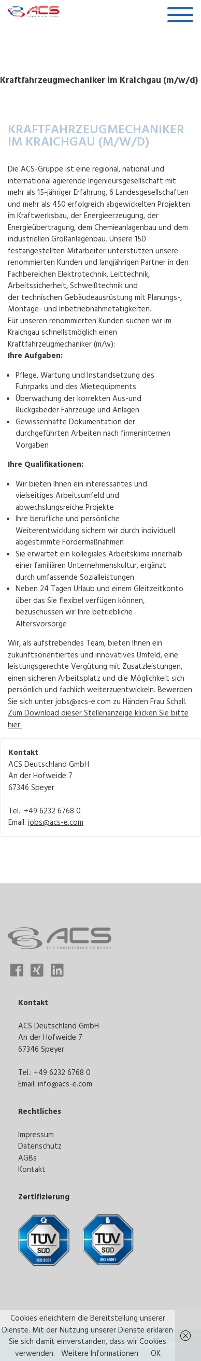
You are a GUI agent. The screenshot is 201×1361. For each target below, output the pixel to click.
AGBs (27, 1157)
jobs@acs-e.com (55, 821)
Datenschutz (40, 1145)
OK (156, 1353)
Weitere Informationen (99, 1353)
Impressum (36, 1134)
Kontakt (32, 1169)
